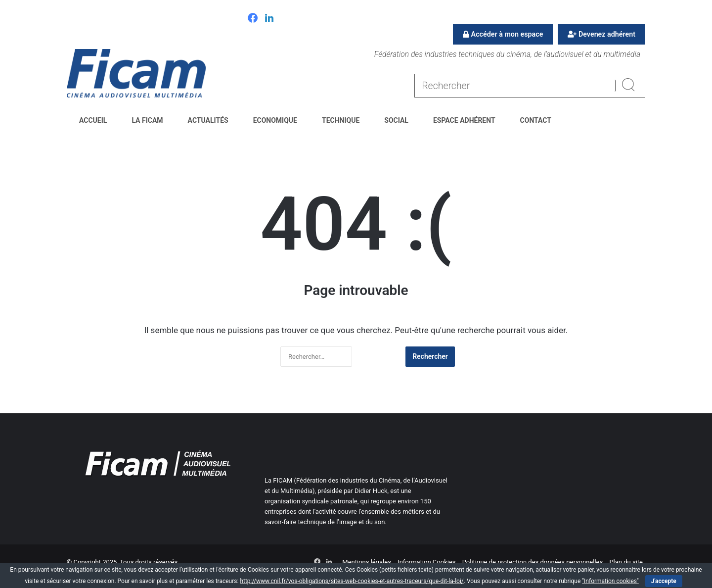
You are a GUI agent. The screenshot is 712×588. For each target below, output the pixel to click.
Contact (535, 120)
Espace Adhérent (464, 120)
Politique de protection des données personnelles (532, 562)
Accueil (93, 120)
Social (396, 120)
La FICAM (147, 120)
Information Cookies (426, 562)
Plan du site (626, 562)
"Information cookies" (610, 581)
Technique (340, 120)
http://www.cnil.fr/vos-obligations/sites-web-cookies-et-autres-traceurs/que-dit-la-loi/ (351, 581)
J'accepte (663, 581)
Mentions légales (366, 562)
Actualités (208, 120)
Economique (275, 120)
